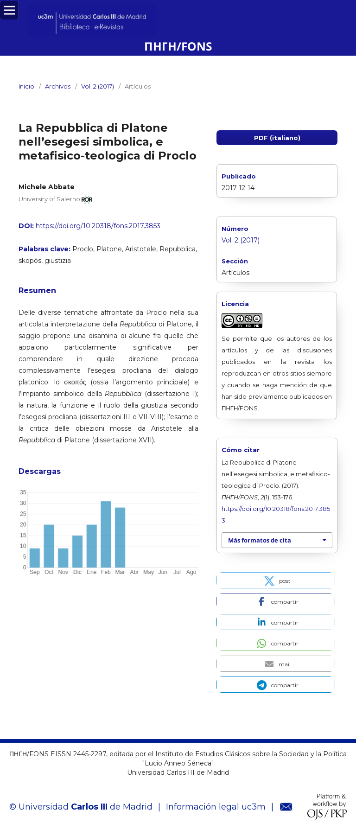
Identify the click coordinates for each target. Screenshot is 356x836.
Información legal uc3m (216, 806)
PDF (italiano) (277, 137)
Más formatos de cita (259, 540)
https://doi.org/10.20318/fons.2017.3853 (98, 226)
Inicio (26, 86)
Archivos (57, 86)
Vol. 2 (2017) (97, 86)
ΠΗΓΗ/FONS (178, 46)
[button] (275, 580)
